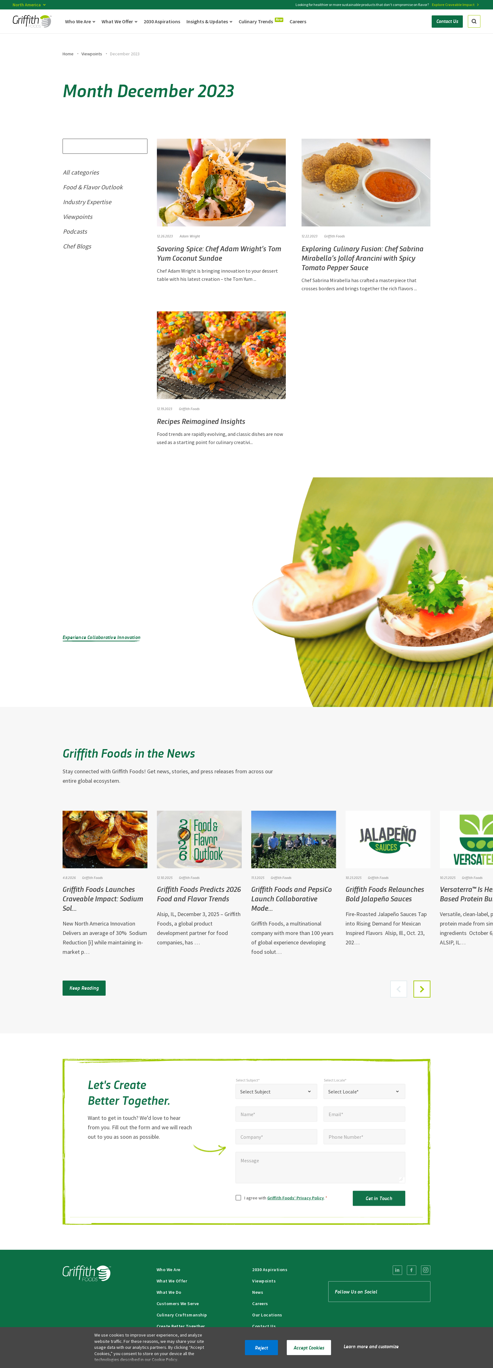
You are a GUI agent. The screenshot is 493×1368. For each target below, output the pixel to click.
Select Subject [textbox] (255, 1097)
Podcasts (75, 231)
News (257, 1292)
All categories (81, 172)
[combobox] (276, 1097)
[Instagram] (425, 1270)
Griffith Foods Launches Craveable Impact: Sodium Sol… (103, 898)
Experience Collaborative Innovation (102, 637)
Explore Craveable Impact (453, 4)
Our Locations (267, 1315)
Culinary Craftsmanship (182, 1315)
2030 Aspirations (269, 1269)
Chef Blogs (77, 246)
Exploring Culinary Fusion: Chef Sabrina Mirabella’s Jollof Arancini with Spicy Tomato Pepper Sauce (363, 257)
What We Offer (172, 1281)
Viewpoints (91, 54)
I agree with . (285, 1204)
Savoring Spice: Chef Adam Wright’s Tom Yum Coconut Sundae (219, 253)
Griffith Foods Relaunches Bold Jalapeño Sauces (385, 894)
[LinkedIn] (397, 1270)
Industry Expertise (87, 202)
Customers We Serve (178, 1303)
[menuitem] (397, 1270)
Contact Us (264, 1326)
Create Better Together (181, 1326)
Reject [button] (261, 1347)
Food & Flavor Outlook (93, 187)
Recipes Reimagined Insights (201, 421)
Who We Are (168, 1269)
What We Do (169, 1292)
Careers (260, 1303)
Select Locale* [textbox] (343, 1097)
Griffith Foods (334, 235)
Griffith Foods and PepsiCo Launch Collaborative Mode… (291, 898)
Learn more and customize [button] (371, 1346)
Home (68, 54)
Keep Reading (84, 987)
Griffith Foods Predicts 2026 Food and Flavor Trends (199, 894)
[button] (421, 989)
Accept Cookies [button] (309, 1347)
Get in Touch (379, 1204)
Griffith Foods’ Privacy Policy (295, 1204)
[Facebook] (411, 1270)
